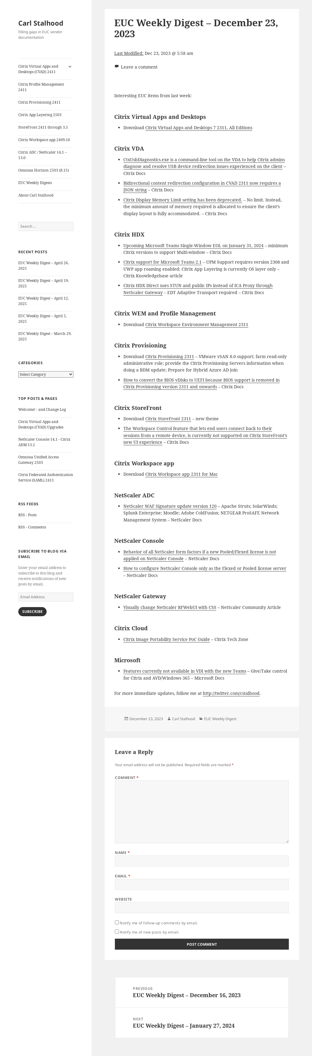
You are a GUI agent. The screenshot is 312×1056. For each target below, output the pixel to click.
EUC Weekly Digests (35, 182)
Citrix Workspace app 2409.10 (44, 139)
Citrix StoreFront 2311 (168, 418)
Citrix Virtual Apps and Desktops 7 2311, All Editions (198, 127)
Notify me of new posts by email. (149, 932)
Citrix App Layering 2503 (40, 114)
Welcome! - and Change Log (42, 409)
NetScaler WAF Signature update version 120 (170, 506)
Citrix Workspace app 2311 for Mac (181, 474)
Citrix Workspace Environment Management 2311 (196, 324)
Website (123, 899)
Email (122, 876)
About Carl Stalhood (35, 195)
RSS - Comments (32, 527)
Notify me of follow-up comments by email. (159, 923)
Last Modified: (129, 53)
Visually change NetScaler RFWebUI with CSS (169, 607)
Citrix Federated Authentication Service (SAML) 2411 (45, 477)
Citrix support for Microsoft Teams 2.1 (162, 262)
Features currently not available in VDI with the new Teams (184, 671)
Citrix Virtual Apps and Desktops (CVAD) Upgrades (40, 424)
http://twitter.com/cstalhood (231, 693)
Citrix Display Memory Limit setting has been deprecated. (182, 200)
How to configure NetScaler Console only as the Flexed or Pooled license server (204, 568)
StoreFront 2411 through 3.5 (43, 127)
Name (122, 852)
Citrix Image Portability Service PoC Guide (166, 639)
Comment (127, 777)
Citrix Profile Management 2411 (41, 87)
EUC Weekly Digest (220, 718)
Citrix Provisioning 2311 (169, 356)
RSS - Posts (27, 514)
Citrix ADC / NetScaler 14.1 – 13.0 (42, 155)
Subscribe (32, 611)
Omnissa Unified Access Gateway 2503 (38, 459)
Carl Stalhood (40, 22)
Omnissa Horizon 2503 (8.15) (43, 170)
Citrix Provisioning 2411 (39, 102)
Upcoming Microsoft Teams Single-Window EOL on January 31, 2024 (193, 245)
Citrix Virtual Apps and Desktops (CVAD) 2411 (38, 69)
